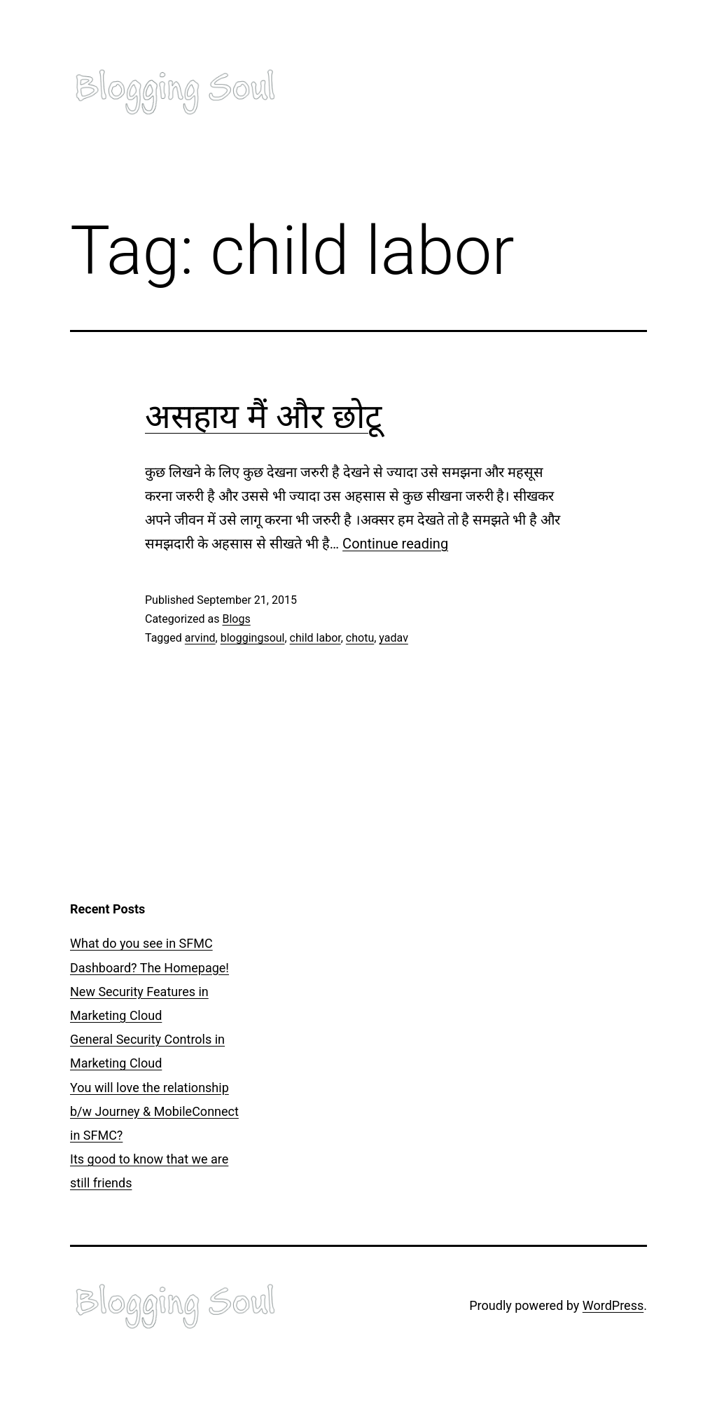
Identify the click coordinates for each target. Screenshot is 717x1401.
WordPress (613, 1305)
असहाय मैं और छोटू (263, 416)
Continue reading (395, 543)
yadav (393, 637)
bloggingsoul (253, 637)
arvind (200, 637)
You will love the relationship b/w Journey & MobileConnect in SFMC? (154, 1111)
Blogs (236, 619)
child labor (315, 637)
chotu (360, 637)
